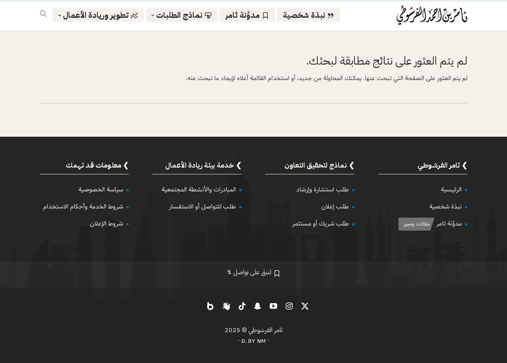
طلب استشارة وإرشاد (322, 190)
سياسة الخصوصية (100, 190)
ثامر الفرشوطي (265, 330)
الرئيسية (451, 190)
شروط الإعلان (106, 224)
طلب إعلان (335, 207)
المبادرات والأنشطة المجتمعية (199, 190)
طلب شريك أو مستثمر (320, 224)
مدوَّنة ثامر (449, 224)
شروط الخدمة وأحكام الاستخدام (83, 207)
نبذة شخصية (445, 207)
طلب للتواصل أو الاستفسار (202, 207)
